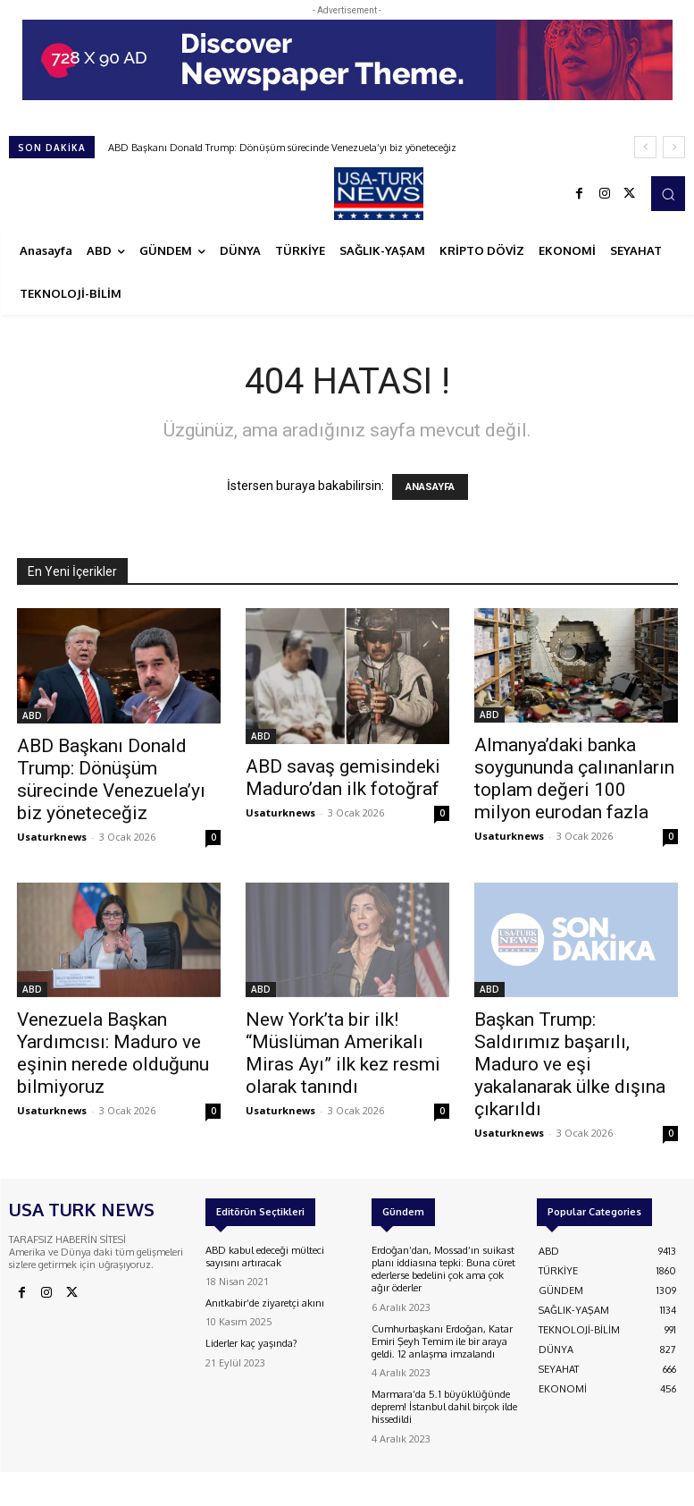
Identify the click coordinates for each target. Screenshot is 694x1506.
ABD (32, 715)
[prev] (645, 147)
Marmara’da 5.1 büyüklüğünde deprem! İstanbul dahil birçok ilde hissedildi (444, 1401)
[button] (668, 193)
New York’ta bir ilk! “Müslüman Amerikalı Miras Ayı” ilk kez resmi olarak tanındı (343, 1053)
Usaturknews (52, 836)
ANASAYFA (430, 487)
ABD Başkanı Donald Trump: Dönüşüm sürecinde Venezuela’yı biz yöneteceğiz (282, 147)
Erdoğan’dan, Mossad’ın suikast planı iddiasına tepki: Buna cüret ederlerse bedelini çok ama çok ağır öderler (443, 1268)
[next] (674, 147)
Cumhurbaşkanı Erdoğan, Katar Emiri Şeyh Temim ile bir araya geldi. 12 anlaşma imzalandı (442, 1338)
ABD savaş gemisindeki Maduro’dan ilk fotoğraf (343, 778)
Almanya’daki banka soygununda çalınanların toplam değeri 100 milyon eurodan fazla (574, 778)
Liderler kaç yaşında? (252, 1342)
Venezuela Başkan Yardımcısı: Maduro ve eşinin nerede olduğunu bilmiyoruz (113, 1053)
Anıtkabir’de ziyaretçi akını (264, 1302)
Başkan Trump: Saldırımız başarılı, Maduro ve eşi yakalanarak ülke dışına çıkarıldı (569, 1064)
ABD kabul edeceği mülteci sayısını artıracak (264, 1256)
